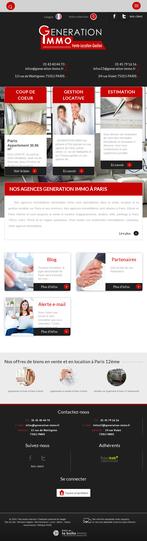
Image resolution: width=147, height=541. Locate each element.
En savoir (73, 171)
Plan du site (10, 522)
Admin (60, 522)
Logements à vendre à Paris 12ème (68, 391)
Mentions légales (25, 522)
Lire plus (129, 233)
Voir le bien (25, 171)
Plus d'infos (55, 286)
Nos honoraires (41, 522)
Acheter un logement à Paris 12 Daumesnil (116, 391)
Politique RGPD (45, 525)
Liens (52, 522)
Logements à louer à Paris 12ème (25, 391)
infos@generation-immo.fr (44, 69)
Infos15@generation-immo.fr (114, 69)
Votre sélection (78, 16)
